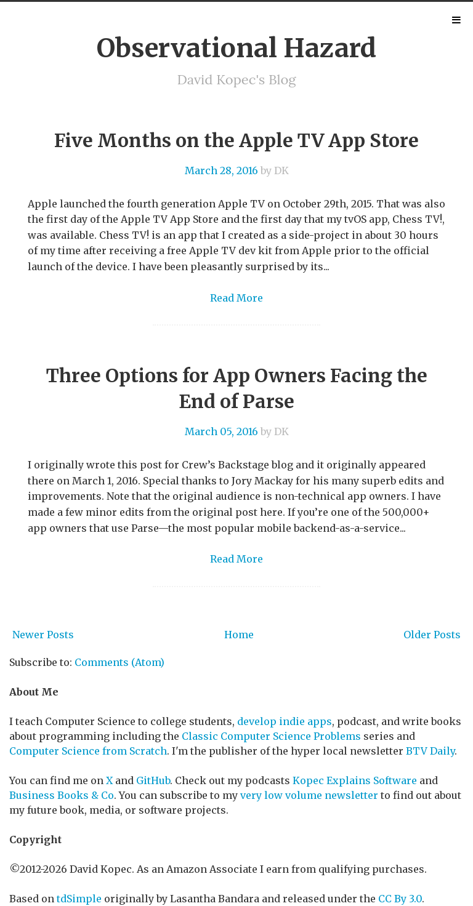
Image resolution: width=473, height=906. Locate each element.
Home (239, 634)
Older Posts (432, 634)
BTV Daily (430, 751)
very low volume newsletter (309, 795)
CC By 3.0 (400, 898)
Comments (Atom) (119, 662)
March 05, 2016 (221, 431)
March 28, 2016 (221, 170)
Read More (236, 298)
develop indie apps (284, 721)
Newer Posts (43, 634)
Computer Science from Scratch (88, 751)
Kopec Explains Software (355, 780)
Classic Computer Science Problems (271, 736)
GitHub (153, 780)
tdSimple (79, 898)
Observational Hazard (236, 48)
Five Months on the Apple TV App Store (236, 140)
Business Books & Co (61, 795)
